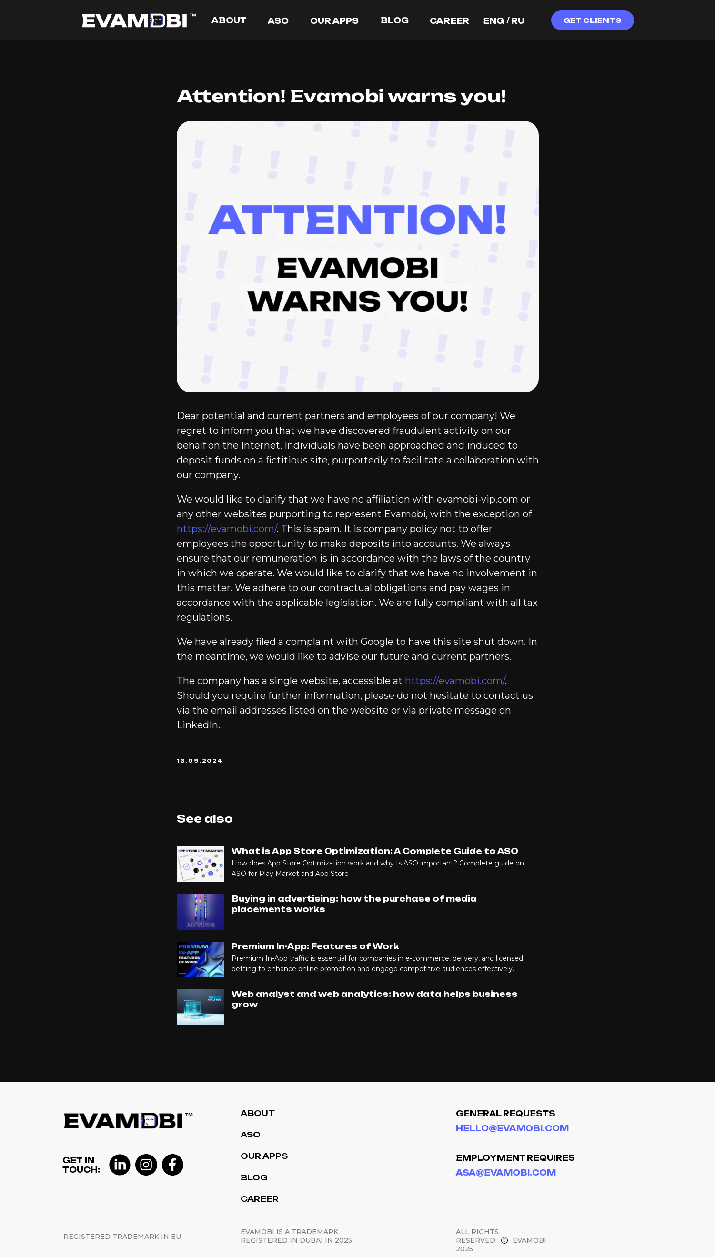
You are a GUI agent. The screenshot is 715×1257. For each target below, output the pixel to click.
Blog (254, 1177)
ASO (251, 1134)
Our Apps (264, 1156)
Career (260, 1199)
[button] (592, 20)
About (258, 1113)
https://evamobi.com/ (227, 528)
